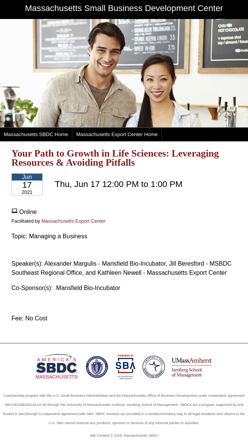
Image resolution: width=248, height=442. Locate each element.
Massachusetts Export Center (74, 221)
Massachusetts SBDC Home (36, 134)
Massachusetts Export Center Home (117, 134)
